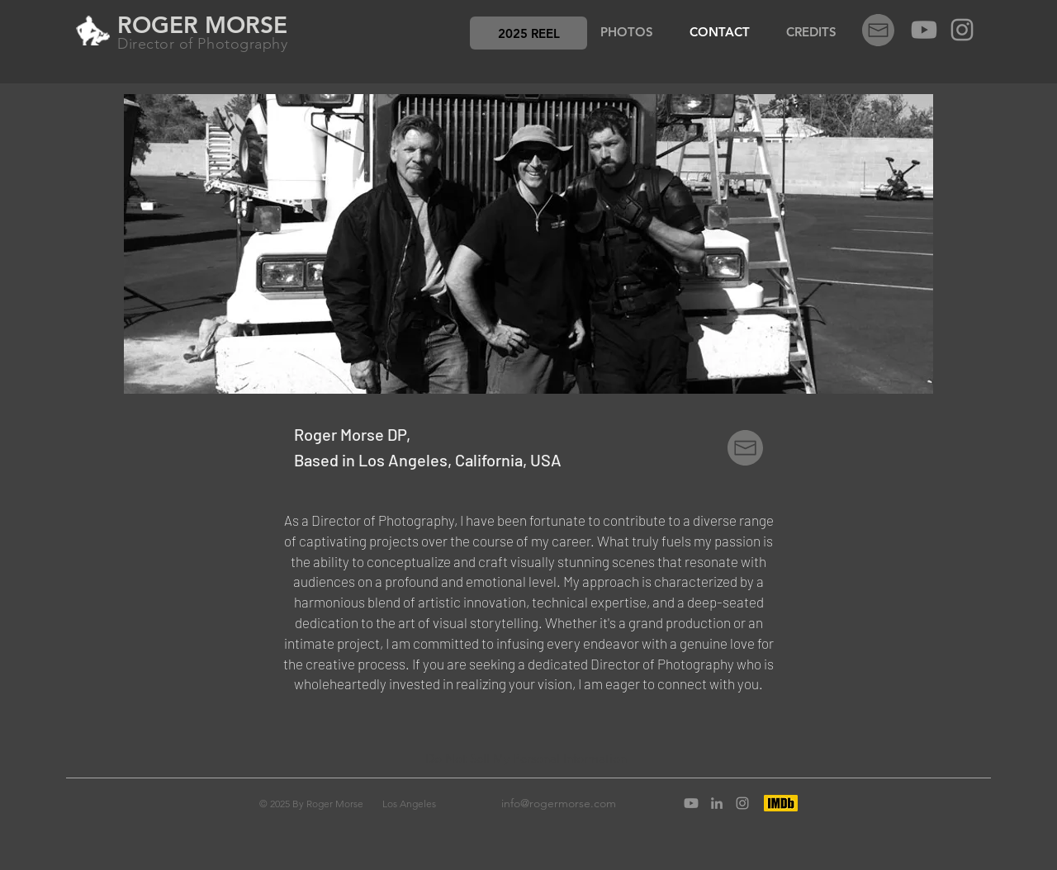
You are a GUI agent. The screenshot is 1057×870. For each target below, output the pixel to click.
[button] (528, 33)
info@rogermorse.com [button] (558, 803)
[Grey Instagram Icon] (962, 30)
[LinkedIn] (717, 803)
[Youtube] (924, 30)
